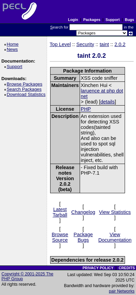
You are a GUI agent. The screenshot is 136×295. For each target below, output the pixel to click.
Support (112, 20)
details (107, 102)
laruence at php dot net (102, 93)
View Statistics (115, 212)
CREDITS (126, 268)
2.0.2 (119, 44)
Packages (91, 20)
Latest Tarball (60, 212)
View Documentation (115, 237)
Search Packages (25, 89)
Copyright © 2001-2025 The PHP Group (27, 276)
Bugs (129, 20)
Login (73, 20)
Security (85, 44)
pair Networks (122, 291)
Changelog (83, 212)
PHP (86, 109)
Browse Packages (26, 84)
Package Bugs (83, 237)
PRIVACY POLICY (97, 268)
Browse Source (60, 237)
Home (14, 44)
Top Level (60, 44)
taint (104, 44)
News (13, 49)
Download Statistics (27, 94)
